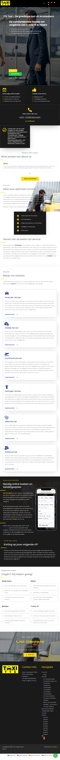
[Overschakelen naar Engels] (51, 2)
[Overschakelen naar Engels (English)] (22, 756)
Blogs (44, 675)
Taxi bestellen (47, 688)
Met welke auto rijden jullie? (41, 592)
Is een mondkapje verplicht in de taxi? (44, 611)
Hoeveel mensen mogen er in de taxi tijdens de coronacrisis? (43, 621)
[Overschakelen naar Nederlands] (48, 2)
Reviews (44, 715)
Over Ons (44, 673)
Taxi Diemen (46, 686)
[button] (28, 3)
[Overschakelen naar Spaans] (54, 2)
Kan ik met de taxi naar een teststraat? (44, 615)
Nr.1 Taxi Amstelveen (49, 696)
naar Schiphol (43, 195)
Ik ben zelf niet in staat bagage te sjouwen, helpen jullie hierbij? (42, 598)
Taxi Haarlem (47, 690)
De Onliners (54, 747)
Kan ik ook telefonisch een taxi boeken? (16, 585)
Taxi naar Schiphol (48, 707)
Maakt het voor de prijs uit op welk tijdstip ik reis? (16, 591)
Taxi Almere (46, 684)
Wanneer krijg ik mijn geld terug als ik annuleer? (15, 621)
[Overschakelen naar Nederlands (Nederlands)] (11, 756)
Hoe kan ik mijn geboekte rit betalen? (15, 611)
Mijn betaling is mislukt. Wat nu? (13, 615)
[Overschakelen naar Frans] (48, 5)
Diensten (44, 677)
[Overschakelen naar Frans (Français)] (47, 756)
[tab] (15, 586)
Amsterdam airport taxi (50, 682)
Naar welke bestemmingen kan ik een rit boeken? (44, 586)
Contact (44, 713)
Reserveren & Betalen (48, 709)
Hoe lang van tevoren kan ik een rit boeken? (14, 598)
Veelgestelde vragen (48, 711)
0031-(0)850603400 (30, 117)
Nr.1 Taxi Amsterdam (49, 679)
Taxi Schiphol (47, 692)
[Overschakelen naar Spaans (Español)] (34, 756)
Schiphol (49, 255)
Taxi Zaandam (47, 694)
